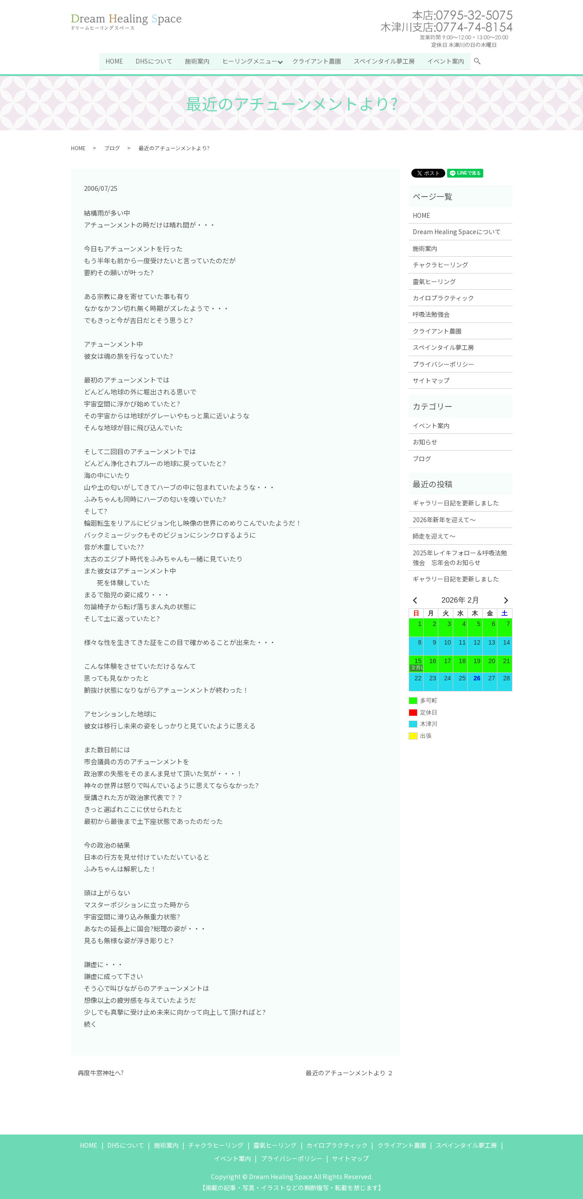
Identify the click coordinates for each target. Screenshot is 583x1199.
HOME (114, 60)
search (481, 62)
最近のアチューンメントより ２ (349, 1072)
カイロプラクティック (443, 297)
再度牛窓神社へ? (101, 1072)
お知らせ (425, 441)
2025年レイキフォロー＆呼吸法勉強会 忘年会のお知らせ (460, 556)
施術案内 (196, 60)
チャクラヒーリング (440, 264)
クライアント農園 (317, 60)
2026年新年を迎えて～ (444, 518)
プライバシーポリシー (443, 363)
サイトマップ (431, 380)
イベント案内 (446, 60)
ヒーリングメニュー (249, 60)
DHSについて (153, 60)
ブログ (112, 147)
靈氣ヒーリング (434, 280)
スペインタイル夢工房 (384, 60)
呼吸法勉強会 (431, 313)
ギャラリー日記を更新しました (456, 502)
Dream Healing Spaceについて (457, 231)
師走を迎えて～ (434, 535)
